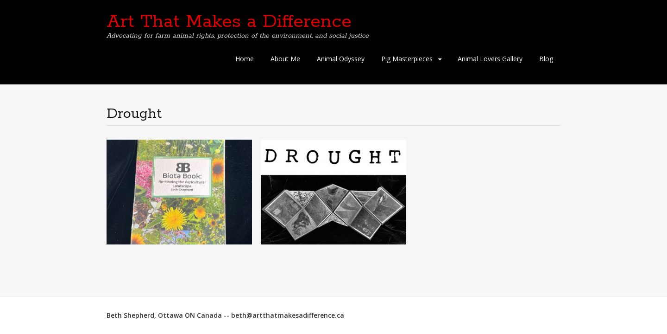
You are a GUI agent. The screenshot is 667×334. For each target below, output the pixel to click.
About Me (285, 58)
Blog (546, 58)
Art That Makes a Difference (229, 21)
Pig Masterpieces (407, 58)
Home (244, 58)
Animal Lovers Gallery (490, 58)
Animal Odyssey (341, 58)
